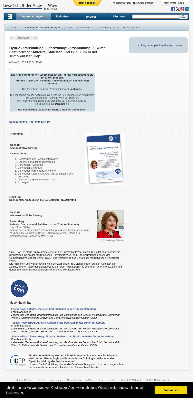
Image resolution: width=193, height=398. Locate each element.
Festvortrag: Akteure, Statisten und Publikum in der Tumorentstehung (53, 309)
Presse (41, 380)
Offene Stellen (24, 380)
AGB (89, 380)
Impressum (56, 380)
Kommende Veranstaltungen (42, 27)
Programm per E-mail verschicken (161, 45)
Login (181, 2)
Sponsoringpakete (108, 27)
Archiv (68, 27)
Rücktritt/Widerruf (131, 380)
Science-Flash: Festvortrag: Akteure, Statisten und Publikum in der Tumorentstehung (63, 336)
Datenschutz (74, 380)
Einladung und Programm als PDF (30, 121)
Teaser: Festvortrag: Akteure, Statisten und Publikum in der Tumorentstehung (58, 322)
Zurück (14, 27)
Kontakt (112, 380)
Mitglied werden (122, 2)
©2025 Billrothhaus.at (158, 380)
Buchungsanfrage (143, 2)
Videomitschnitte (20, 302)
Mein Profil (170, 2)
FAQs (100, 380)
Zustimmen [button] (171, 390)
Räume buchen (131, 27)
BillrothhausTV (85, 27)
